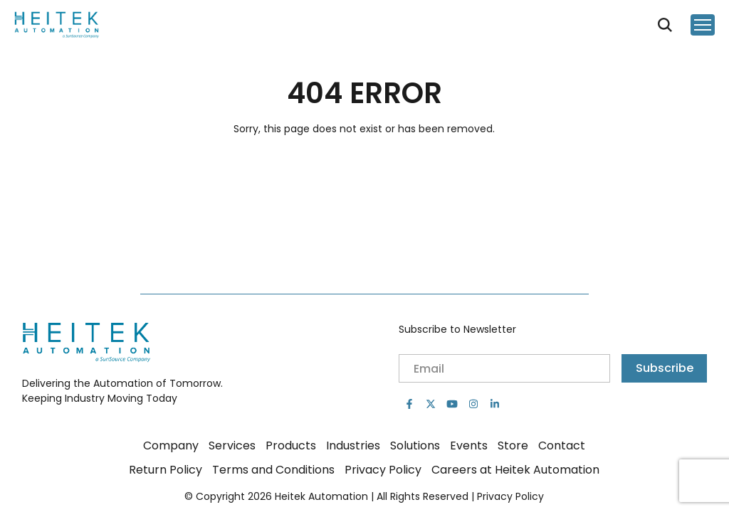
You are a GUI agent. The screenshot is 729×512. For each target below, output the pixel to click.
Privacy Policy (383, 470)
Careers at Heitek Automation (515, 470)
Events (469, 445)
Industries (353, 445)
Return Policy (165, 470)
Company (171, 445)
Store (513, 445)
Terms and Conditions (273, 470)
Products (291, 445)
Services (232, 445)
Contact (561, 445)
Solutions (415, 445)
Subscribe (664, 368)
